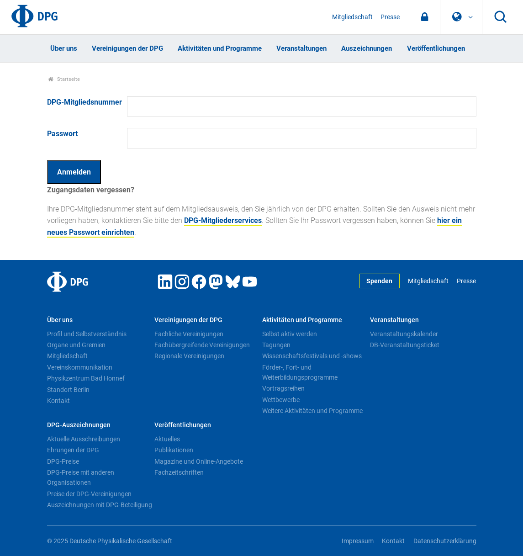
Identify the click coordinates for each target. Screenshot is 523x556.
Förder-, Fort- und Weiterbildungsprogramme (300, 372)
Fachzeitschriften (179, 472)
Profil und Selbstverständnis (87, 334)
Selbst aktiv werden (289, 334)
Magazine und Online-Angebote (198, 461)
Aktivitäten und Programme (220, 48)
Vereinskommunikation (79, 367)
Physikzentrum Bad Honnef (86, 378)
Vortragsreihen (283, 388)
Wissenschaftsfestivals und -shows (312, 356)
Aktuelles (167, 439)
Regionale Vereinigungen (189, 356)
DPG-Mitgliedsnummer (84, 102)
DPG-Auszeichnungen (79, 425)
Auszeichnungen (366, 48)
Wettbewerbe (281, 399)
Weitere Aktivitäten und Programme (312, 410)
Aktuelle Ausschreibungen (83, 439)
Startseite (64, 79)
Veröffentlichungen (436, 48)
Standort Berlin (68, 389)
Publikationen (173, 450)
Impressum (358, 541)
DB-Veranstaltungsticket (404, 345)
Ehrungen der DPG (73, 450)
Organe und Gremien (76, 345)
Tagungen (276, 345)
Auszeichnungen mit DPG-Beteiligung (99, 504)
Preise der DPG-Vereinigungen (89, 494)
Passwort (62, 133)
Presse (390, 17)
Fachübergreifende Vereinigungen (202, 345)
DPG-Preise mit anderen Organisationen (80, 477)
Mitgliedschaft (352, 17)
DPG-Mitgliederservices (223, 220)
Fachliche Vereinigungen (188, 334)
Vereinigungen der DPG (127, 48)
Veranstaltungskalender (404, 334)
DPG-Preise (63, 461)
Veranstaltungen (301, 48)
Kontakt (58, 400)
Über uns (63, 48)
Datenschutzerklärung (444, 541)
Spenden (379, 281)
